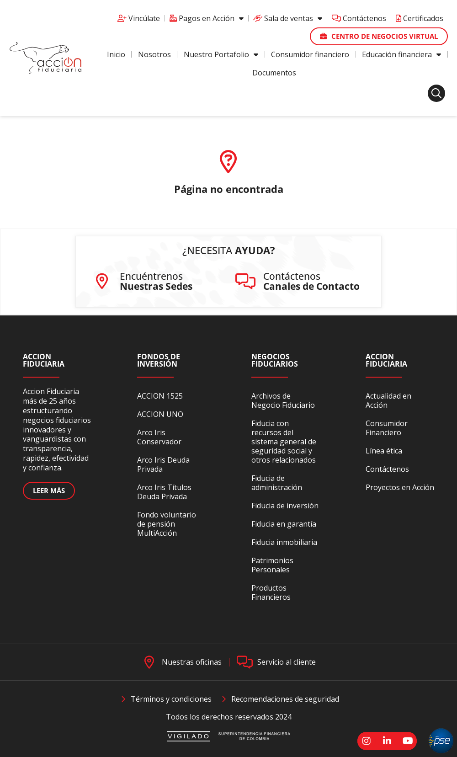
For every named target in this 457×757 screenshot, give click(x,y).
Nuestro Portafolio (221, 54)
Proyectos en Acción (400, 487)
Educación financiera (401, 54)
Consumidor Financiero (387, 427)
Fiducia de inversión (285, 506)
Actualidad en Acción (388, 400)
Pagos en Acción (207, 18)
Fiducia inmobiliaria (284, 542)
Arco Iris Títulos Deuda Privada (164, 491)
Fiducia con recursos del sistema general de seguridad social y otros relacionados (283, 441)
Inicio (116, 54)
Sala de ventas (287, 18)
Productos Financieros (271, 592)
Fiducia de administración (276, 482)
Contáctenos (359, 18)
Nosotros (154, 54)
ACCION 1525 (160, 396)
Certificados (419, 18)
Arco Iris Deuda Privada (163, 464)
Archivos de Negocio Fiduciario (283, 400)
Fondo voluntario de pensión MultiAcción (166, 524)
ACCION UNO (160, 414)
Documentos (274, 73)
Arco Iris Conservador (159, 437)
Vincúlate (138, 18)
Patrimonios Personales (272, 565)
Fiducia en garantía (283, 524)
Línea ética (384, 451)
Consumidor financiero (310, 54)
